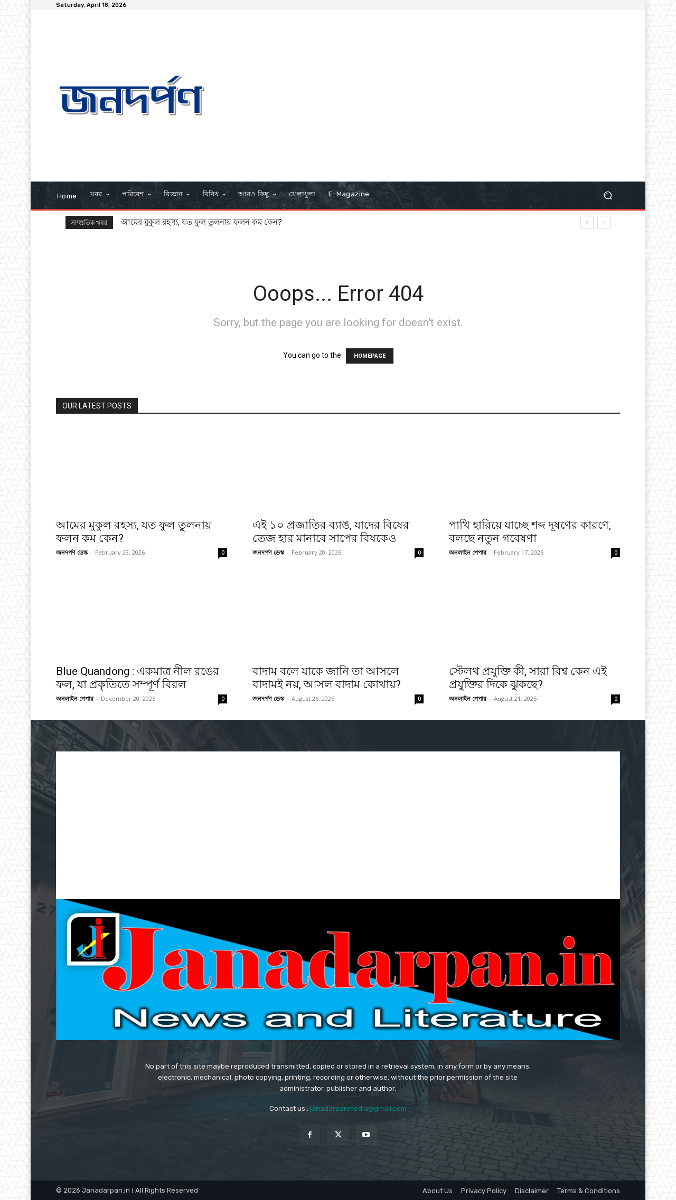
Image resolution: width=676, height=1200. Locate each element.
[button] (607, 195)
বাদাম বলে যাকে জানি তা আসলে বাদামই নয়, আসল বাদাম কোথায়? (326, 678)
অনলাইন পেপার (467, 552)
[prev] (587, 222)
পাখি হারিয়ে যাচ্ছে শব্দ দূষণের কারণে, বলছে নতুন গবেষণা (530, 532)
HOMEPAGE (370, 356)
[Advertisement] (426, 97)
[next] (604, 222)
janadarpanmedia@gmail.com (358, 1108)
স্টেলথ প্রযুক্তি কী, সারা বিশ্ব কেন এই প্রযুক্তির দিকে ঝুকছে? (528, 678)
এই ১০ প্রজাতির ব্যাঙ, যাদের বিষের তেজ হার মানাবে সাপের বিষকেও (330, 532)
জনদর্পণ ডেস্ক (72, 552)
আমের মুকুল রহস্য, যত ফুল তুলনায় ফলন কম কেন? (201, 222)
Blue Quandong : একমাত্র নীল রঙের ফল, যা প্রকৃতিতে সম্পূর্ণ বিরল (137, 678)
